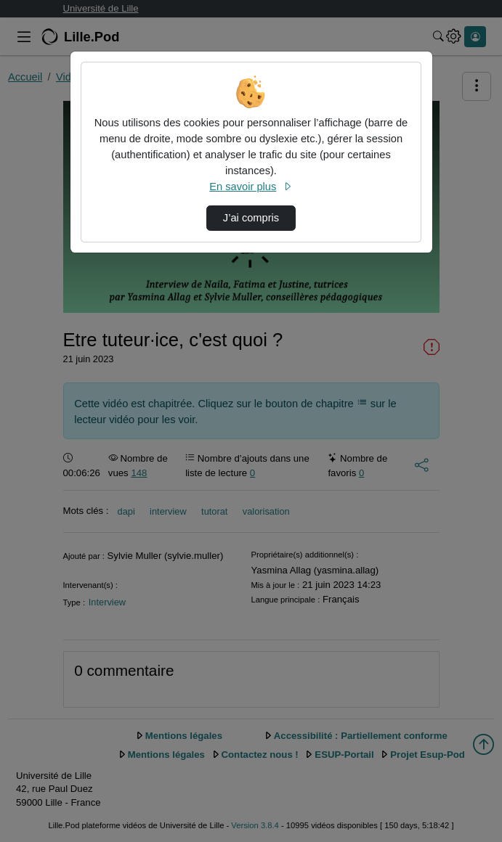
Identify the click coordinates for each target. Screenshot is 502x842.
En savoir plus (250, 187)
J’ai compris (251, 218)
